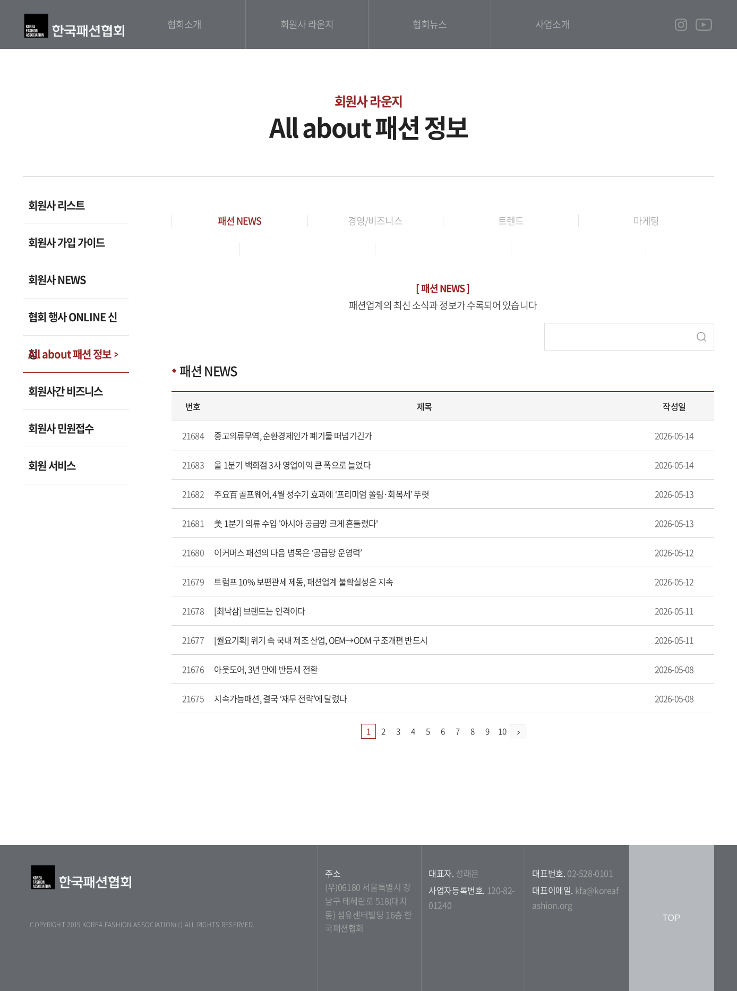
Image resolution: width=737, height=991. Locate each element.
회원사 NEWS (56, 279)
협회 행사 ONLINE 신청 (72, 322)
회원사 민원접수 (60, 428)
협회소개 (184, 24)
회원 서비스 (51, 465)
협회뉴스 (430, 24)
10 (502, 731)
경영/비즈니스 (375, 220)
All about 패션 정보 (69, 354)
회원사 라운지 (306, 24)
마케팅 (646, 220)
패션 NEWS (240, 220)
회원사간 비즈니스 (65, 391)
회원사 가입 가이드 (66, 242)
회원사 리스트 (56, 205)
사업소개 (552, 24)
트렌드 (511, 220)
